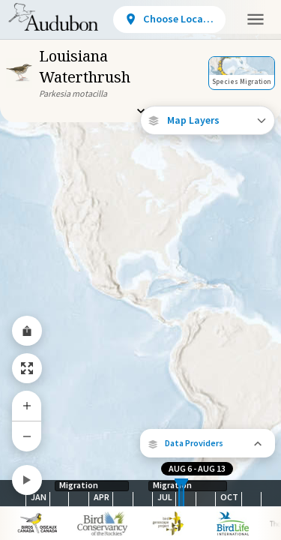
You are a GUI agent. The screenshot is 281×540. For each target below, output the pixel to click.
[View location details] (169, 19)
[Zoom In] (27, 406)
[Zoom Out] (27, 436)
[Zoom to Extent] (27, 368)
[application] (140, 270)
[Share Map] (27, 331)
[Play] (27, 480)
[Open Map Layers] (208, 120)
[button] (208, 443)
